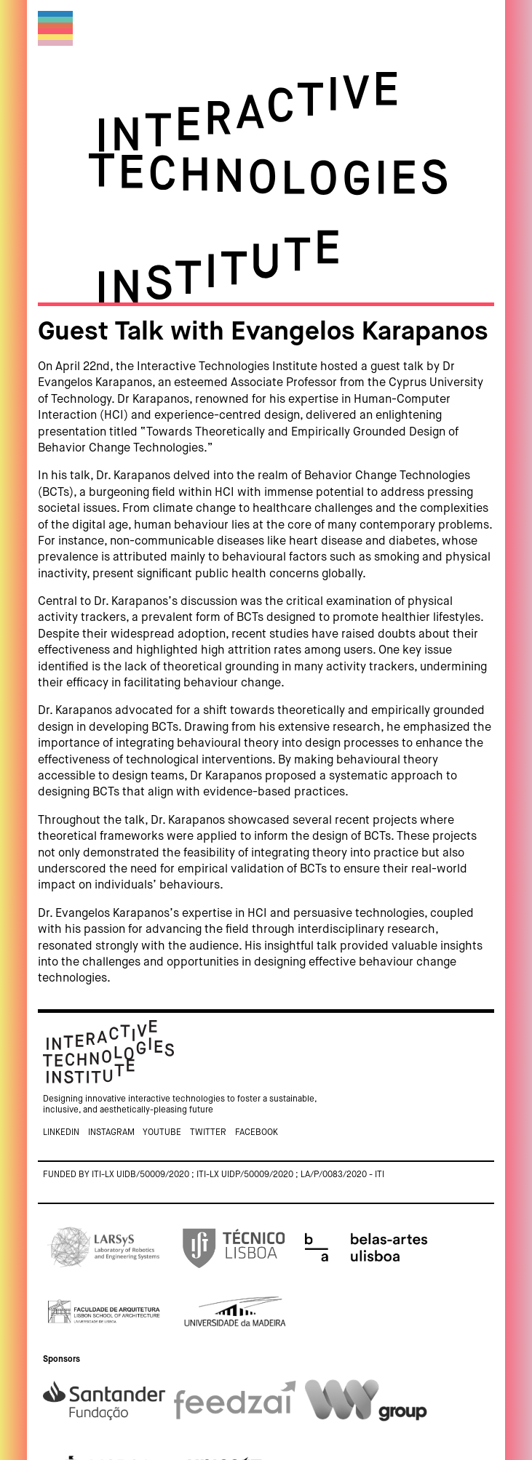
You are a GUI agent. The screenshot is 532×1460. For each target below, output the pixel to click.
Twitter (208, 1132)
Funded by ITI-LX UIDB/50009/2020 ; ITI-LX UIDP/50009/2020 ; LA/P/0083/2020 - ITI (213, 1175)
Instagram (111, 1132)
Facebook (256, 1132)
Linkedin (61, 1132)
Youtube (162, 1132)
